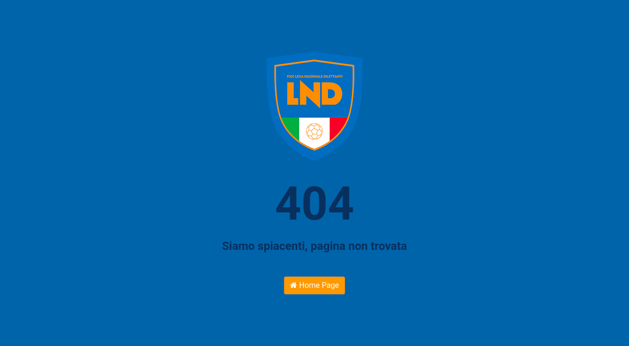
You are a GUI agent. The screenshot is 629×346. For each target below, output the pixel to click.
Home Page (314, 285)
